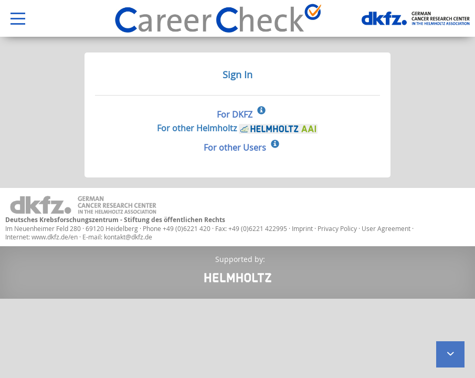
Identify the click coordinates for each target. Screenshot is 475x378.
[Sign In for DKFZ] (261, 111)
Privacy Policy (338, 228)
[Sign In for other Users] (275, 145)
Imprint (302, 228)
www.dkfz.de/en (54, 237)
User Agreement (387, 228)
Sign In (237, 74)
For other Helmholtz (237, 128)
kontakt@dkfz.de (128, 237)
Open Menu (12, 19)
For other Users (235, 147)
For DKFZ (234, 114)
